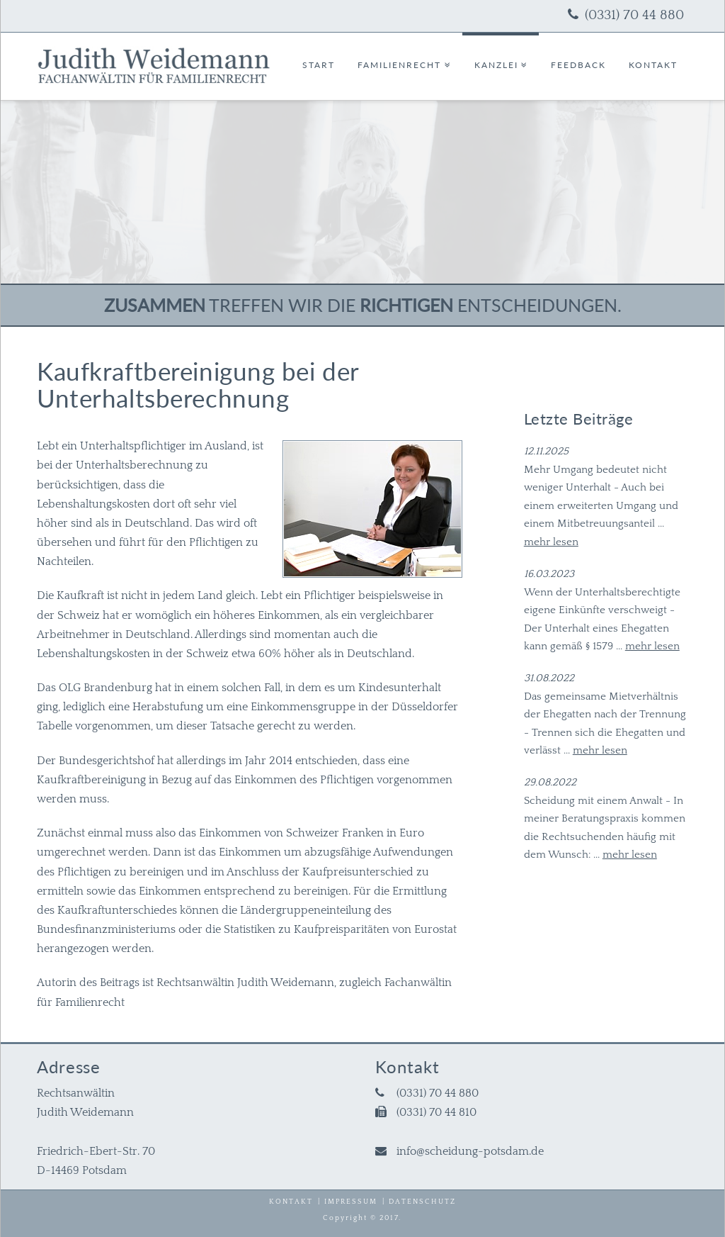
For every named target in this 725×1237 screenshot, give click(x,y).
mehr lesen (551, 542)
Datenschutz (422, 1202)
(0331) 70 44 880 (634, 15)
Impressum (350, 1202)
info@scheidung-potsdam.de (470, 1151)
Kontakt (291, 1202)
